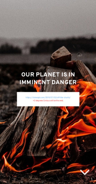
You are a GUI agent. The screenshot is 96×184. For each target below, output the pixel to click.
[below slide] (84, 173)
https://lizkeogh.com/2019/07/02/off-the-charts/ (48, 98)
